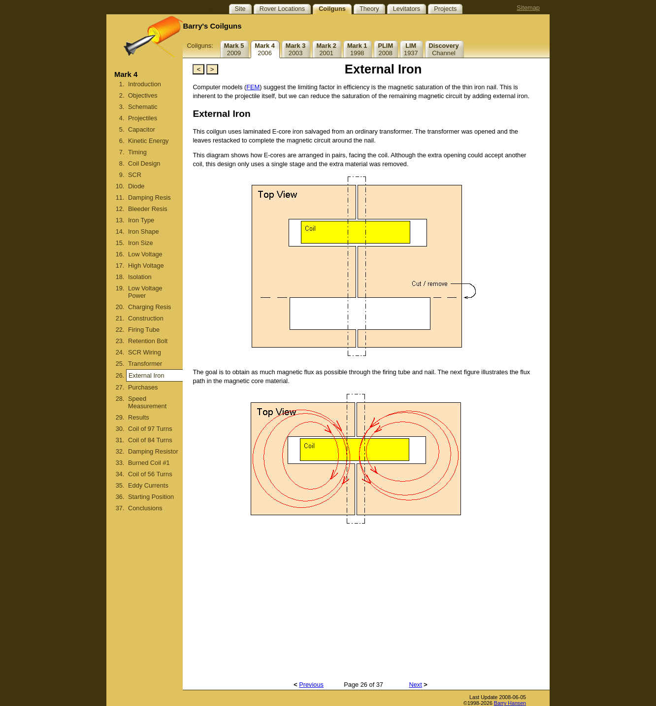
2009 (234, 49)
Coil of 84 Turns (150, 440)
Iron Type (141, 220)
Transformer (145, 363)
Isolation (140, 277)
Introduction (144, 84)
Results (138, 417)
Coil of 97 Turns (150, 428)
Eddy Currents (148, 485)
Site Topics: (205, 8)
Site (240, 8)
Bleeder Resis (147, 208)
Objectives (143, 95)
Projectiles (142, 118)
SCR (134, 174)
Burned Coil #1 (149, 462)
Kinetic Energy (148, 140)
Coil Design (144, 163)
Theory (369, 8)
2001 (326, 49)
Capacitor (141, 129)
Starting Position (151, 496)
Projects (445, 8)
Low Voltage (145, 254)
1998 (357, 49)
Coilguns (332, 8)
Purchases (143, 387)
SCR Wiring (144, 352)
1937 (411, 49)
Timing (137, 152)
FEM (253, 87)
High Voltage (146, 265)
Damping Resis (149, 197)
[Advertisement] (144, 620)
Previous (311, 684)
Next (415, 684)
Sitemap (528, 7)
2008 (385, 49)
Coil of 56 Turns (150, 474)
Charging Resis (149, 307)
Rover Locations (282, 8)
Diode (136, 186)
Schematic (143, 106)
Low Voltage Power (145, 291)
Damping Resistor (153, 451)
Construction (146, 318)
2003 (296, 49)
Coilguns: (200, 45)
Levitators (406, 8)
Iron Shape (143, 231)
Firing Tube (144, 329)
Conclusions (145, 508)
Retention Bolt (147, 341)
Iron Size (140, 243)
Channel (444, 49)
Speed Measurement (147, 402)
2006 (265, 49)
